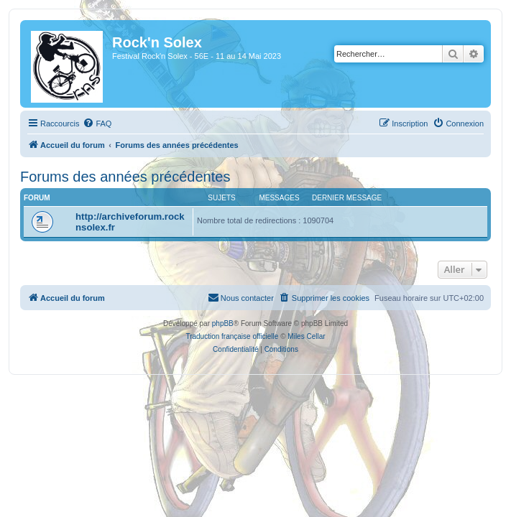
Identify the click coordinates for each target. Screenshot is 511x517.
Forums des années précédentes (125, 177)
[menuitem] (97, 123)
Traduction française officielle (231, 336)
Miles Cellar (306, 336)
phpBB (223, 323)
